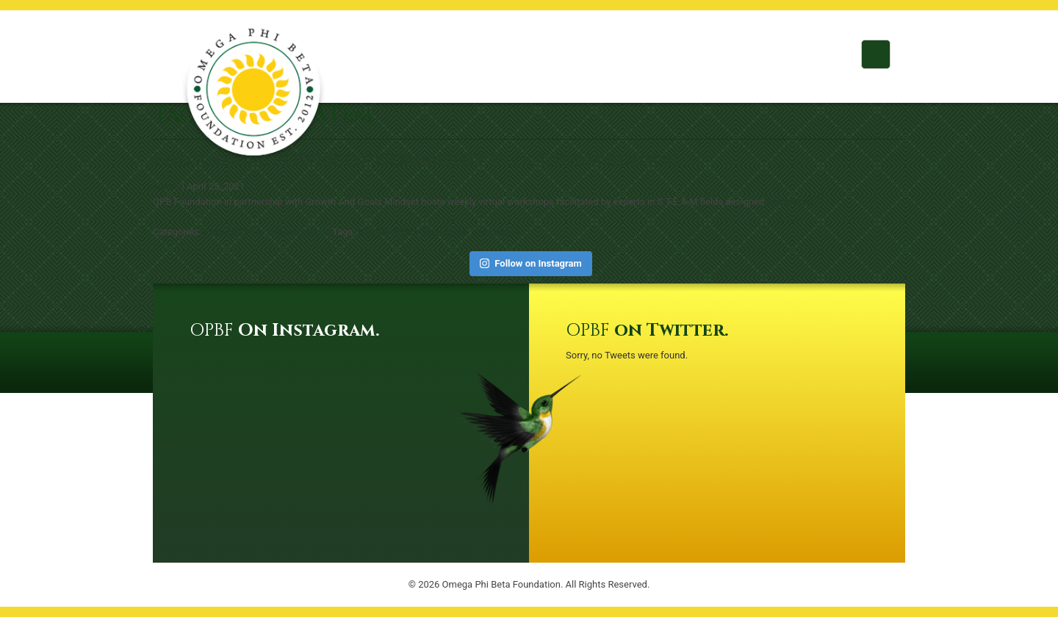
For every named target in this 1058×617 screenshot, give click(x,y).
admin (166, 186)
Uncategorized (298, 231)
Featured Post (234, 231)
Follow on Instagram (531, 263)
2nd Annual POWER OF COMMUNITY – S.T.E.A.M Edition (417, 161)
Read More (789, 201)
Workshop (445, 231)
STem (406, 231)
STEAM (374, 231)
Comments (496, 231)
